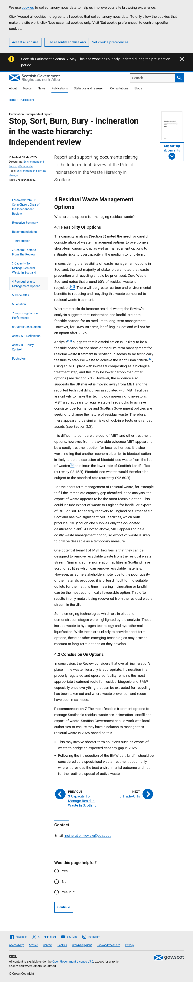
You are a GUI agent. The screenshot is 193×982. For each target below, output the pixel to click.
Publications (59, 88)
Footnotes (19, 358)
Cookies (62, 945)
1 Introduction (21, 241)
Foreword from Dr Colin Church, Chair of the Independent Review (26, 206)
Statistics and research (89, 88)
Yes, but (68, 892)
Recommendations (24, 232)
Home (12, 99)
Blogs (138, 88)
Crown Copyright (82, 945)
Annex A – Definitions (26, 336)
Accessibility (16, 945)
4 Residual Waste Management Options (26, 284)
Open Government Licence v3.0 (72, 961)
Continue (63, 907)
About (13, 88)
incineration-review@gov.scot (87, 835)
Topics (27, 88)
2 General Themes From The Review (24, 252)
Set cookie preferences (110, 42)
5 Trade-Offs (20, 295)
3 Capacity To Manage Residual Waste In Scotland (24, 268)
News (41, 88)
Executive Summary (25, 223)
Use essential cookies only (66, 42)
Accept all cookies (25, 42)
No (64, 881)
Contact (47, 945)
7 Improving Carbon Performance (25, 315)
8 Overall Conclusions (26, 327)
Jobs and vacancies (108, 945)
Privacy (129, 945)
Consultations (119, 88)
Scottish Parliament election (43, 59)
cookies (28, 7)
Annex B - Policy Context (23, 347)
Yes (65, 871)
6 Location (19, 304)
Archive (33, 945)
